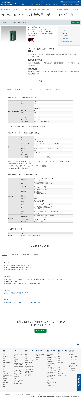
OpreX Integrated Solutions (18, 354)
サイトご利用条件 (6, 393)
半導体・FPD (6, 377)
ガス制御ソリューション (18, 383)
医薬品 (4, 364)
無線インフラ (50, 9)
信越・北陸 (60, 362)
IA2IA (48, 364)
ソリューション (30, 4)
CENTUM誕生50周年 (51, 378)
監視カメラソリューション (18, 376)
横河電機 (71, 353)
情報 (26, 353)
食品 (4, 366)
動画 (37, 359)
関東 (59, 360)
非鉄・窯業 (5, 372)
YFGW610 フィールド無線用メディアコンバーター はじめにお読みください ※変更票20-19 (32, 278)
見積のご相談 (75, 22)
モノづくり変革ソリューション (18, 373)
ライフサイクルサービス (29, 366)
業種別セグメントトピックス (51, 357)
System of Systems (51, 362)
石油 (4, 353)
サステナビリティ (74, 359)
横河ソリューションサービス (73, 365)
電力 (4, 359)
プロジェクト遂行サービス (29, 362)
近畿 (59, 366)
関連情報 (38, 357)
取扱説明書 (65, 36)
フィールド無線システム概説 (14, 292)
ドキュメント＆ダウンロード (40, 354)
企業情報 (77, 4)
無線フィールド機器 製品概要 (15, 264)
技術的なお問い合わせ (68, 41)
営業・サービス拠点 (67, 4)
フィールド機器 (32, 9)
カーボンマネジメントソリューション (18, 369)
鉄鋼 (4, 370)
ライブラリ (48, 4)
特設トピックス (57, 4)
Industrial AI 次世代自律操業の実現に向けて (51, 371)
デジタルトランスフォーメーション (51, 367)
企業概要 (73, 367)
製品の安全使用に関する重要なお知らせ (30, 234)
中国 (59, 368)
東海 (59, 364)
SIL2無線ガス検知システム (14, 269)
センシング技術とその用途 (51, 382)
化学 (4, 357)
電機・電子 (5, 381)
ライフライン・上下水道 (7, 375)
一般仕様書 (65, 38)
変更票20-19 (10, 280)
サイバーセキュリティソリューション (18, 380)
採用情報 (45, 1)
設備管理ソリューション (18, 359)
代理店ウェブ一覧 (62, 374)
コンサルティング (29, 359)
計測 (26, 9)
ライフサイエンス (29, 368)
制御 (26, 355)
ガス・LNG (5, 355)
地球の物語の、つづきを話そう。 (51, 354)
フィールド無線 (41, 9)
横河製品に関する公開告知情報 (29, 371)
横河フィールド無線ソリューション (16, 266)
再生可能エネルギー (7, 362)
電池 (4, 384)
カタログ (65, 33)
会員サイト (57, 1)
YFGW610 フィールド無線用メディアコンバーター (20, 282)
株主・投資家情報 (40, 1)
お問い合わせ (51, 1)
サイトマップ (52, 393)
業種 (23, 4)
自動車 (4, 379)
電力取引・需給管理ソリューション (18, 366)
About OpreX (50, 360)
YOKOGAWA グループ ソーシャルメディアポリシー (36, 393)
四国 (59, 370)
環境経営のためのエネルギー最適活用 (18, 363)
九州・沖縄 (60, 372)
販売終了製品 (28, 374)
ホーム (13, 9)
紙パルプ (5, 368)
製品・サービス (39, 4)
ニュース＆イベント (31, 1)
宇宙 (4, 386)
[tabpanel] (13, 34)
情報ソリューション (18, 357)
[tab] (11, 89)
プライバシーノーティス (17, 393)
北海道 (59, 355)
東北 (59, 358)
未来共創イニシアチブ (51, 385)
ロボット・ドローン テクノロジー (51, 375)
